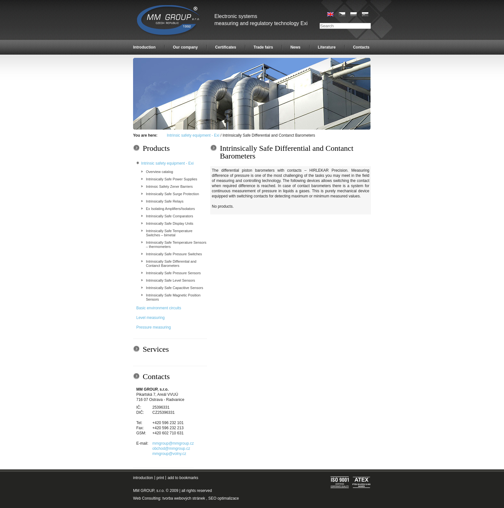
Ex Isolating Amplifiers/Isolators (170, 209)
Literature (327, 47)
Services (156, 349)
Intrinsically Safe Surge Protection (172, 194)
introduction (143, 478)
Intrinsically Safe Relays (165, 201)
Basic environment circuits (158, 308)
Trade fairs (263, 47)
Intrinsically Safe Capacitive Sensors (174, 288)
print (160, 478)
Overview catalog (159, 172)
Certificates (225, 47)
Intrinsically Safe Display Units (169, 223)
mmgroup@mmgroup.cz (173, 443)
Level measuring (150, 317)
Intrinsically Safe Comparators (169, 216)
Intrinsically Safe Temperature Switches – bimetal (169, 233)
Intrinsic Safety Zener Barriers (169, 186)
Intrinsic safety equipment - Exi (193, 135)
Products (156, 148)
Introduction (144, 47)
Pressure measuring (153, 327)
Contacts (361, 47)
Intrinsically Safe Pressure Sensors (173, 273)
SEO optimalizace (223, 498)
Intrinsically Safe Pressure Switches (174, 254)
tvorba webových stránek (183, 498)
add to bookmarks (182, 478)
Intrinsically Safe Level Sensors (170, 280)
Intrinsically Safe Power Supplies (171, 179)
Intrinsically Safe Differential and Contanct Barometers (171, 263)
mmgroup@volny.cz (169, 453)
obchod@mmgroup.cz (171, 448)
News (295, 47)
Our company (185, 47)
